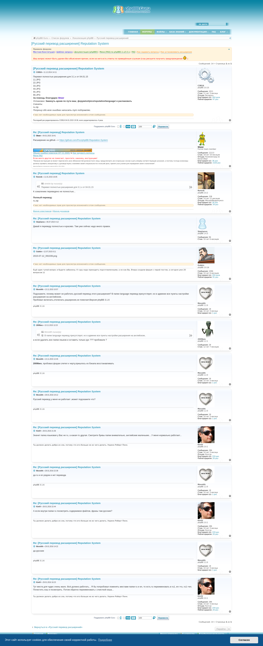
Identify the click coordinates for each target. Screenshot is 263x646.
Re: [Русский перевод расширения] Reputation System (67, 218)
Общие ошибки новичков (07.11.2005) (51, 153)
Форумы (147, 32)
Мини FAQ (38, 156)
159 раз (215, 456)
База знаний (176, 32)
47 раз (215, 99)
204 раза (216, 275)
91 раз (215, 277)
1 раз (214, 313)
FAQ (214, 32)
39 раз (215, 204)
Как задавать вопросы (83, 153)
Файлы (161, 32)
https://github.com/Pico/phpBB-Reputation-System (83, 140)
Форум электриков (42, 211)
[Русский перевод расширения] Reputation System (70, 43)
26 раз (215, 202)
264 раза (216, 97)
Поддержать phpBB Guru (104, 126)
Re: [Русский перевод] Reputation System (59, 132)
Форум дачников (61, 211)
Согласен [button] (244, 640)
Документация (198, 32)
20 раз (215, 458)
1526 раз (216, 163)
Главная (133, 32)
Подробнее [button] (105, 639)
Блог (223, 32)
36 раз (215, 161)
